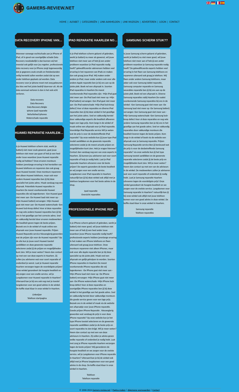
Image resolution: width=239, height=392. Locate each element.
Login (162, 21)
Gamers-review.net (101, 390)
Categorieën (89, 21)
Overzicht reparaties (90, 194)
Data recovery (37, 99)
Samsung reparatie (144, 209)
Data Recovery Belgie (37, 107)
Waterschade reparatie (37, 118)
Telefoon (91, 374)
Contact (174, 21)
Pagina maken (119, 390)
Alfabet (74, 21)
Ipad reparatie (90, 191)
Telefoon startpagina (37, 298)
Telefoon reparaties (145, 212)
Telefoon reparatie (91, 378)
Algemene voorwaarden (139, 390)
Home (63, 21)
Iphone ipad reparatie (37, 110)
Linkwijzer (37, 294)
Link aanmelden (110, 21)
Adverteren (149, 21)
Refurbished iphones (37, 114)
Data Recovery (37, 103)
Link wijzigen (131, 21)
